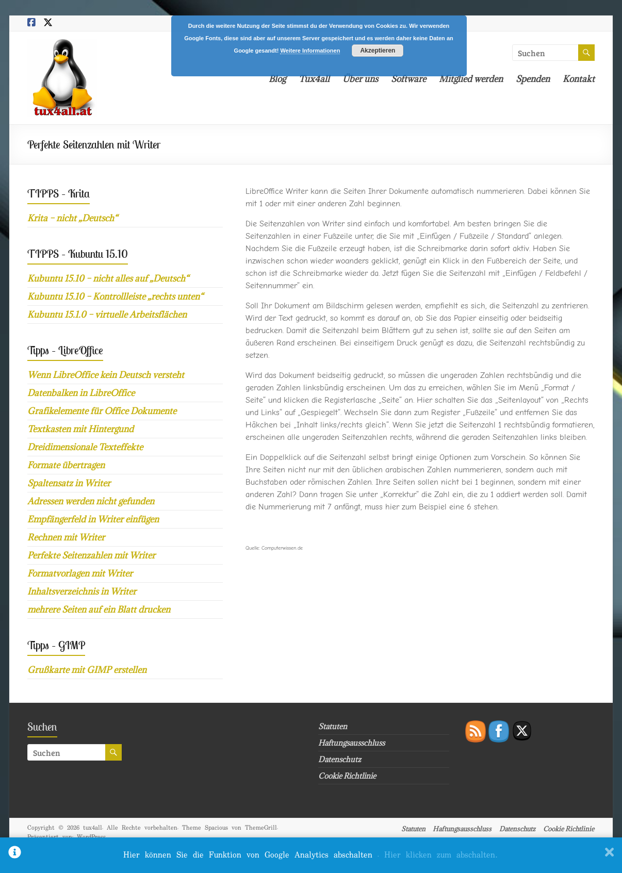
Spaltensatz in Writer (68, 483)
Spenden (533, 79)
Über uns (360, 79)
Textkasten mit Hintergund (80, 429)
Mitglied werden (471, 79)
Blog (277, 79)
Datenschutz (339, 759)
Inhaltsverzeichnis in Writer (81, 591)
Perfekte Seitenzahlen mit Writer (91, 555)
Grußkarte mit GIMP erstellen (86, 670)
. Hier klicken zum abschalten (437, 855)
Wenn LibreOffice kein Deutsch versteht (105, 375)
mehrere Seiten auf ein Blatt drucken (98, 609)
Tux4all (314, 79)
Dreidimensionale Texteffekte (85, 447)
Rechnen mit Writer (66, 537)
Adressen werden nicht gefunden (90, 501)
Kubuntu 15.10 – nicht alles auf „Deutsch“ (108, 278)
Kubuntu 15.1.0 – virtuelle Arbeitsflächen (107, 314)
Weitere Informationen (310, 50)
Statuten (332, 726)
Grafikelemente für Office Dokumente (101, 411)
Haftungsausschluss (351, 743)
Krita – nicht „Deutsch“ (72, 218)
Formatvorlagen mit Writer (80, 573)
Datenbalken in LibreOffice (81, 393)
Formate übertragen (66, 465)
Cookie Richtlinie (347, 776)
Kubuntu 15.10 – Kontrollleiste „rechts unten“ (115, 296)
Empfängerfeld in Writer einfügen (93, 519)
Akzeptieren (377, 50)
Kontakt (579, 79)
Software (408, 79)
